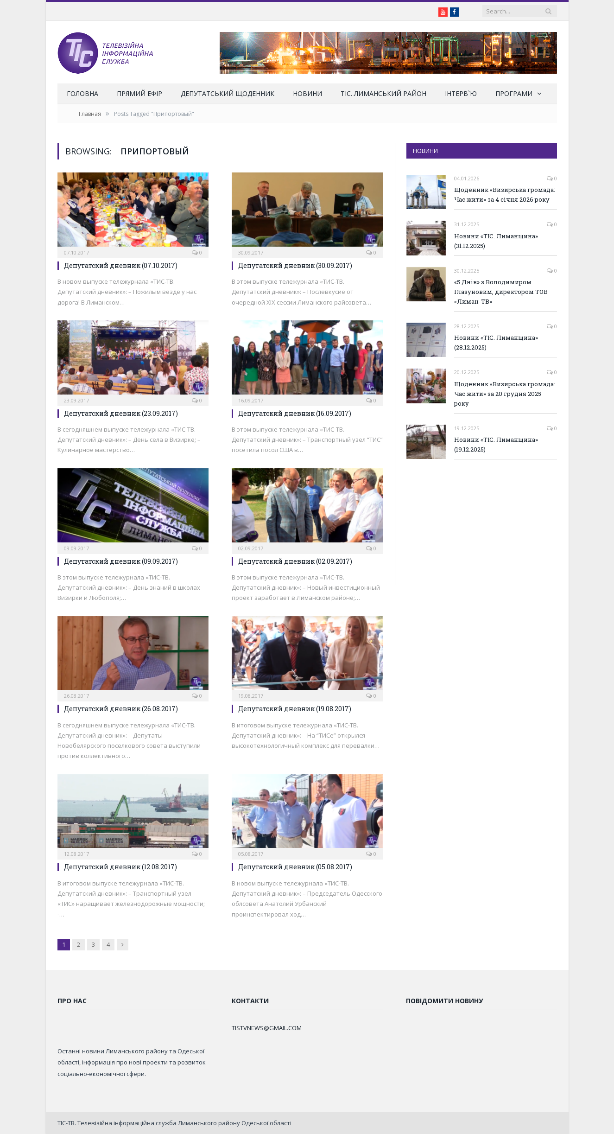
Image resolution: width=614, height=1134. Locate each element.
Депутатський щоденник (227, 93)
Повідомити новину (444, 1000)
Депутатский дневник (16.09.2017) (294, 413)
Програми (513, 93)
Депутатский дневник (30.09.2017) (295, 265)
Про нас (72, 1000)
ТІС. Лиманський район (383, 93)
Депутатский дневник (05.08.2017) (295, 866)
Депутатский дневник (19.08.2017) (294, 708)
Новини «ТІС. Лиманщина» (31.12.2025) (496, 241)
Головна (82, 93)
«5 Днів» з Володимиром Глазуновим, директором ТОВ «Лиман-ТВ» (501, 292)
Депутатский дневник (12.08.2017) (120, 866)
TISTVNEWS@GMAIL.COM (267, 1028)
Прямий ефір (139, 93)
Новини (307, 93)
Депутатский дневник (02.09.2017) (295, 561)
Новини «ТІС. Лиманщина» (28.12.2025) (496, 342)
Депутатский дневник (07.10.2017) (120, 265)
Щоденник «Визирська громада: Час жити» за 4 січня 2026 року (504, 194)
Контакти (250, 1000)
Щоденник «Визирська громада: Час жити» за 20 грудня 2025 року (504, 394)
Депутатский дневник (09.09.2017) (121, 561)
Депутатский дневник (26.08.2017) (121, 708)
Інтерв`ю (461, 93)
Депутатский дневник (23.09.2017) (121, 413)
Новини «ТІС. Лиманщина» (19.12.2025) (496, 444)
